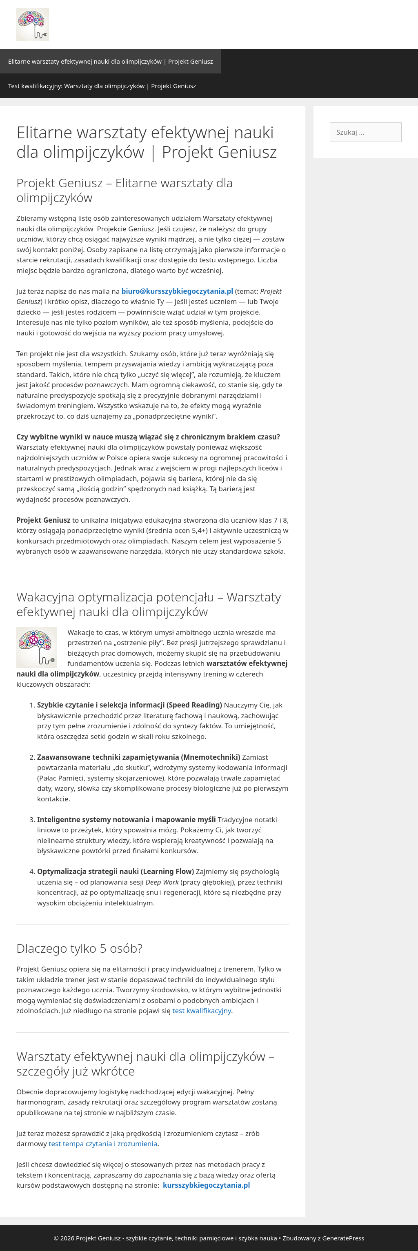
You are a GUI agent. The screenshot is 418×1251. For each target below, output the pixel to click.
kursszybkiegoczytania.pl (206, 1185)
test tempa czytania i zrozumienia (103, 1143)
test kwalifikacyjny (201, 1010)
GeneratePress (343, 1238)
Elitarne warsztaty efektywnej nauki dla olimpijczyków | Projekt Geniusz (110, 61)
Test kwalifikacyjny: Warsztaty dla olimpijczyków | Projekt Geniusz (102, 86)
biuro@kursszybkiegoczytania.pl (177, 291)
